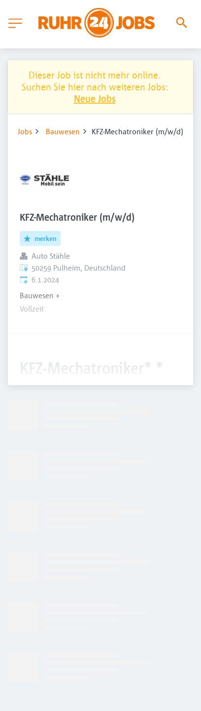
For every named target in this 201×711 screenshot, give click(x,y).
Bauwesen (63, 131)
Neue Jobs (95, 98)
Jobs (25, 131)
